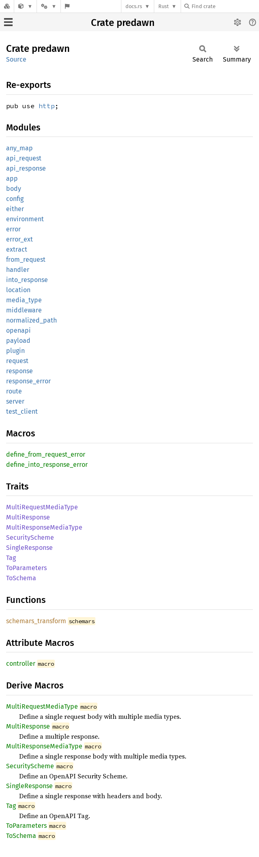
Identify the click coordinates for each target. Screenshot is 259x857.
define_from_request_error (45, 454)
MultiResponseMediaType (44, 527)
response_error (28, 381)
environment (25, 219)
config (15, 199)
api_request (23, 158)
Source (16, 59)
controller (20, 663)
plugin (15, 351)
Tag (11, 558)
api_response (26, 168)
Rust (163, 6)
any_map (19, 148)
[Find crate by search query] (225, 6)
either (15, 209)
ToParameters (26, 568)
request (17, 361)
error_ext (19, 239)
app (12, 178)
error (13, 229)
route (14, 391)
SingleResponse (29, 547)
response (19, 371)
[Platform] (48, 6)
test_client (22, 411)
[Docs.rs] (7, 6)
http (47, 106)
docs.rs (133, 6)
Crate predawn (123, 22)
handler (17, 270)
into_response (27, 280)
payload (18, 340)
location (18, 290)
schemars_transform (36, 621)
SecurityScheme (30, 537)
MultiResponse (28, 517)
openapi (18, 330)
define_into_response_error (47, 464)
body (13, 188)
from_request (25, 259)
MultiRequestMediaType (42, 507)
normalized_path (31, 320)
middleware (24, 310)
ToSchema (21, 578)
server (15, 401)
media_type (24, 300)
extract (16, 249)
